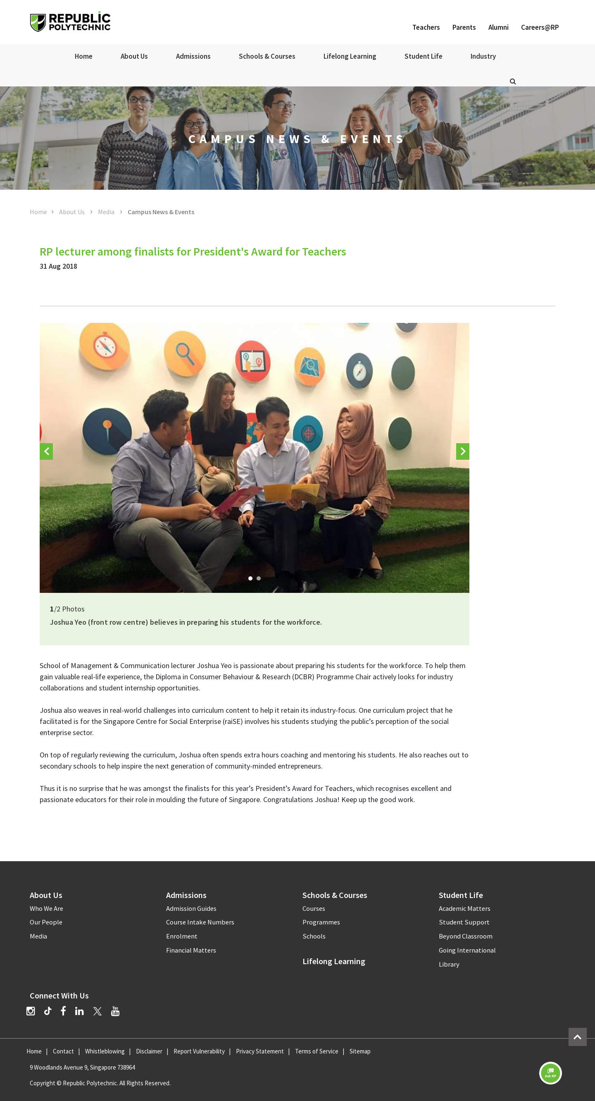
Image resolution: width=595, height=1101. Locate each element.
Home (84, 56)
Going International (467, 950)
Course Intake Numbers (200, 922)
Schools (314, 936)
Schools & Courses (267, 56)
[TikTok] (52, 1012)
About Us (134, 56)
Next (462, 458)
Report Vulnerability (199, 1051)
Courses (313, 908)
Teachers (426, 27)
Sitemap (360, 1051)
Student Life (424, 56)
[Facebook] (63, 1011)
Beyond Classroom (466, 936)
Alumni (498, 27)
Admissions (193, 56)
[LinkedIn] (79, 1011)
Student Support (464, 922)
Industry (483, 56)
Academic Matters (464, 908)
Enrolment (182, 936)
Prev (46, 458)
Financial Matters (191, 950)
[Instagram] (30, 1011)
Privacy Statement (260, 1051)
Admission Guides (191, 908)
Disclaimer (149, 1051)
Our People (46, 922)
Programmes (321, 922)
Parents (464, 27)
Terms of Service (316, 1051)
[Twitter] (97, 1011)
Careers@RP (540, 27)
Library (449, 964)
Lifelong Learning (350, 56)
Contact (63, 1051)
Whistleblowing (105, 1051)
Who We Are (46, 908)
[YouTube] (115, 1011)
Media (107, 212)
